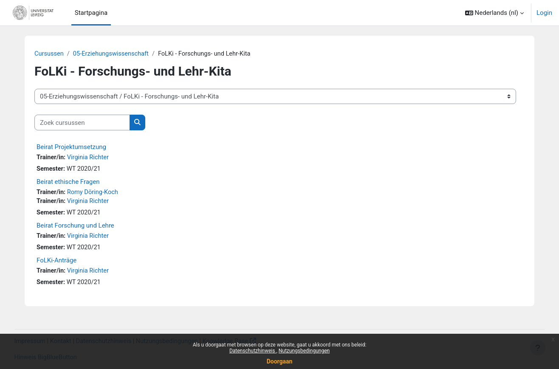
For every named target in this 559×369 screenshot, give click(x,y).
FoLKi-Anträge (56, 262)
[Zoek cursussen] (82, 123)
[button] (494, 12)
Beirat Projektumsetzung (71, 147)
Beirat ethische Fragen (68, 182)
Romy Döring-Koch (94, 193)
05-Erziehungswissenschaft (113, 54)
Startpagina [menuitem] (91, 13)
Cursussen (49, 54)
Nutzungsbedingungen (304, 351)
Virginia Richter (89, 158)
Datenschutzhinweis (253, 351)
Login (544, 13)
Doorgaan (280, 361)
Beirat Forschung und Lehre (75, 227)
